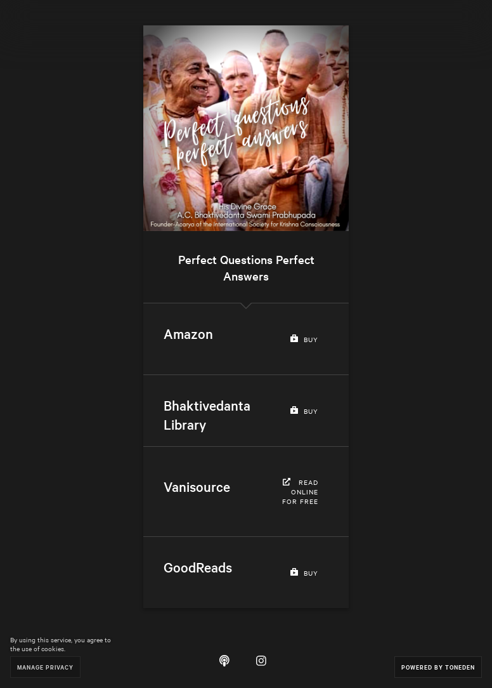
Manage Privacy (45, 666)
